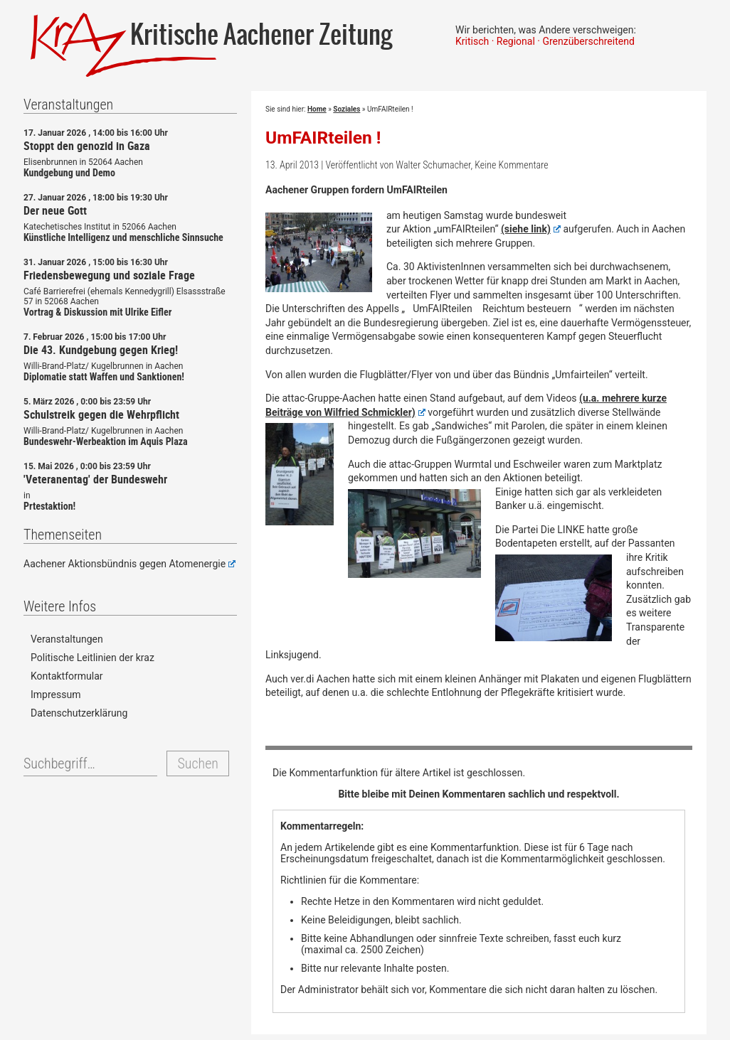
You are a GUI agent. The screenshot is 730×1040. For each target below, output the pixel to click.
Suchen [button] (197, 763)
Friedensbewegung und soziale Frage (109, 275)
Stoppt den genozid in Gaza (86, 146)
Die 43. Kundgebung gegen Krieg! (100, 350)
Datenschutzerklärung (79, 713)
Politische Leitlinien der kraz (92, 657)
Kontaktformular (67, 676)
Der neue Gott (55, 210)
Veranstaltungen (67, 639)
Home (317, 109)
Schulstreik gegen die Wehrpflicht (101, 414)
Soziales (346, 109)
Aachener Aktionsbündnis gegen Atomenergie (129, 563)
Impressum (55, 694)
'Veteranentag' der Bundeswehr (95, 479)
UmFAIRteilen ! (323, 137)
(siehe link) (531, 229)
